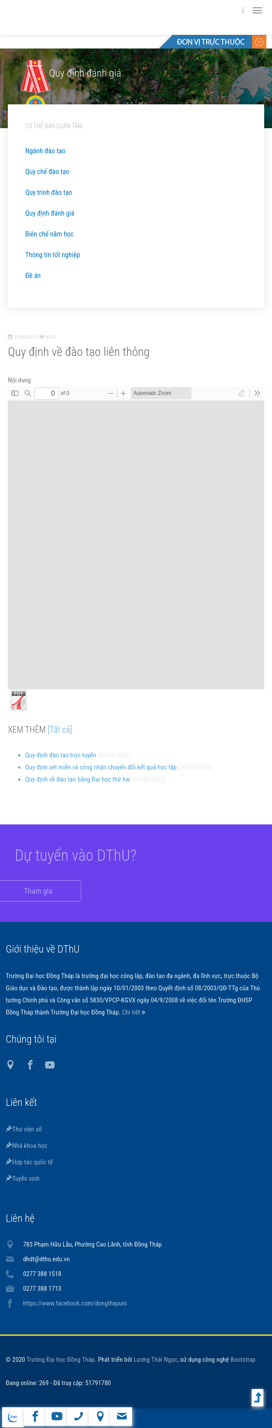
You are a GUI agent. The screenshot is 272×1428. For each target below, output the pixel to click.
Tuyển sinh (22, 1178)
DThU (90, 17)
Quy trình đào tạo (48, 192)
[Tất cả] (60, 735)
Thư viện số (24, 1129)
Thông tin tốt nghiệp (52, 255)
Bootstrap (243, 1359)
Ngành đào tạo (45, 151)
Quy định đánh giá (49, 213)
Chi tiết (132, 1012)
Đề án (33, 275)
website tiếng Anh (12, 1417)
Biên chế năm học (49, 234)
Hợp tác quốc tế (29, 1162)
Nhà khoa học (26, 1146)
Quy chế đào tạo (47, 172)
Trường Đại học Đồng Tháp (60, 1359)
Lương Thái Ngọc (156, 1359)
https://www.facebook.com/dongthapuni (75, 1303)
